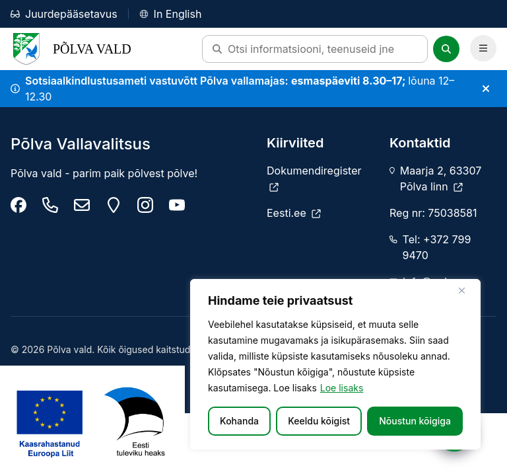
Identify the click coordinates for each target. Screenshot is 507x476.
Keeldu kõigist (319, 420)
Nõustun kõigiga (415, 420)
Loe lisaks (342, 387)
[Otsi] (446, 49)
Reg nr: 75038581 (433, 212)
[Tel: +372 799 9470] (50, 205)
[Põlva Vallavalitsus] (18, 205)
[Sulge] (467, 290)
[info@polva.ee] (82, 205)
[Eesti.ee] (294, 213)
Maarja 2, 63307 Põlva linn (440, 178)
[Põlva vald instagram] (145, 205)
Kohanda (239, 420)
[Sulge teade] (485, 88)
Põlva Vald (71, 49)
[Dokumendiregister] (320, 178)
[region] (335, 364)
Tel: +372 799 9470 (437, 247)
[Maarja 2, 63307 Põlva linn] (113, 205)
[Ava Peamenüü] (483, 48)
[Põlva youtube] (177, 205)
